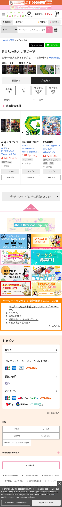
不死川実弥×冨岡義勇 (20, 322)
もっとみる (54, 325)
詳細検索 (55, 30)
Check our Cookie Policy (16, 503)
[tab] (24, 90)
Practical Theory (30, 142)
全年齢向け (7, 22)
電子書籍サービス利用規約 (14, 481)
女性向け (54, 22)
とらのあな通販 (7, 40)
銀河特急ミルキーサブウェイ (23, 319)
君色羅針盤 (48, 142)
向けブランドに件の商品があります (31, 196)
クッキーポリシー (53, 481)
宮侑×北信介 (15, 316)
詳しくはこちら (53, 413)
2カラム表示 (52, 99)
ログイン (48, 14)
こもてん (13, 313)
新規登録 (39, 14)
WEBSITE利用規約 (11, 475)
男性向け (42, 22)
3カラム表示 (46, 99)
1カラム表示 (57, 99)
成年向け (19, 22)
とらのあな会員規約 (31, 475)
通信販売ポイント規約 (51, 475)
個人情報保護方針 (35, 481)
